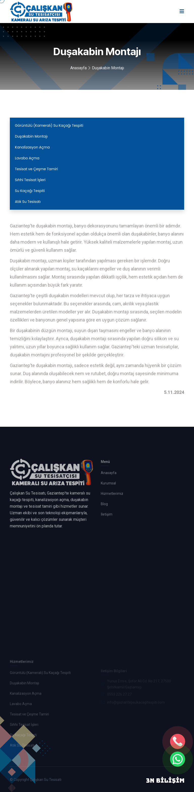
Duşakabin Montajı (108, 68)
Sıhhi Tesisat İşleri (30, 179)
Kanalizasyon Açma (32, 147)
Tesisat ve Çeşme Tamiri (36, 169)
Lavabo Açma (27, 158)
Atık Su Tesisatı (28, 201)
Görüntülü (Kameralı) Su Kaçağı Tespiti (49, 125)
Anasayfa (78, 68)
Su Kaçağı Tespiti (30, 190)
